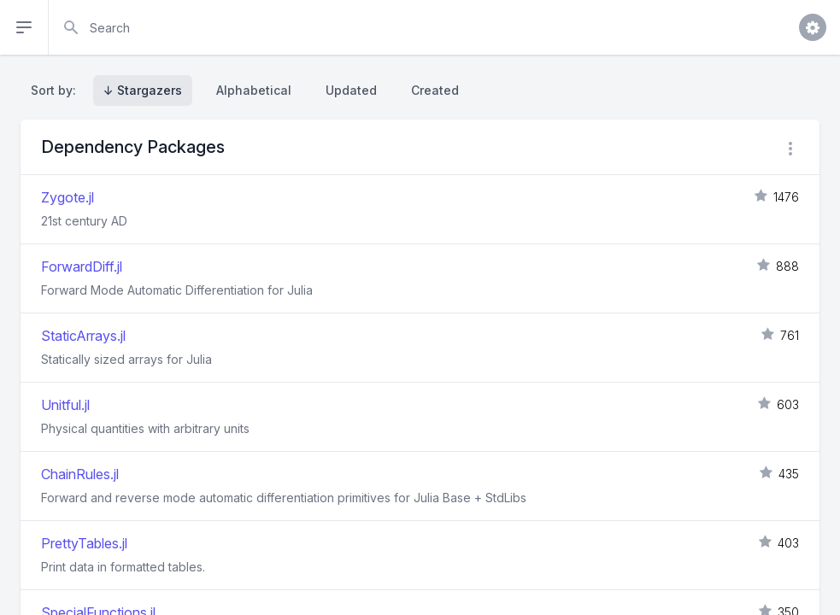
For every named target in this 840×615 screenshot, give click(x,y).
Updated (351, 90)
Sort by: (57, 90)
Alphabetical (253, 90)
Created (435, 90)
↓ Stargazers (142, 90)
